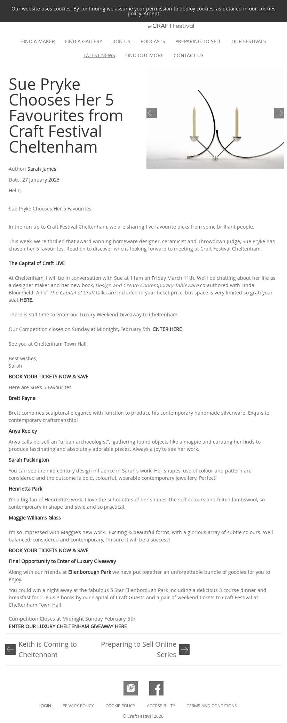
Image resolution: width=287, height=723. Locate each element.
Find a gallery (83, 41)
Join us (121, 41)
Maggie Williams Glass (35, 517)
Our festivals (248, 41)
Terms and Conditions (212, 705)
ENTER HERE (167, 329)
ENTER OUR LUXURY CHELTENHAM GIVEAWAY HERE (68, 626)
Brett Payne (22, 398)
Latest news (99, 55)
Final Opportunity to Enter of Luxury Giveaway (62, 561)
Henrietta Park (25, 488)
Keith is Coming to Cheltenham (47, 649)
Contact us (189, 55)
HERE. (26, 300)
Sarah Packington (29, 459)
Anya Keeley (23, 431)
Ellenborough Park (89, 572)
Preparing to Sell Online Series (138, 649)
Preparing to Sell (198, 41)
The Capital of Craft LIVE (37, 263)
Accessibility (161, 705)
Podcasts (153, 41)
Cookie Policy (120, 705)
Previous (153, 112)
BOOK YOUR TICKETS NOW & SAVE (48, 376)
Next (277, 112)
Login (45, 705)
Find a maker (38, 41)
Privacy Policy (78, 705)
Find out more (144, 55)
